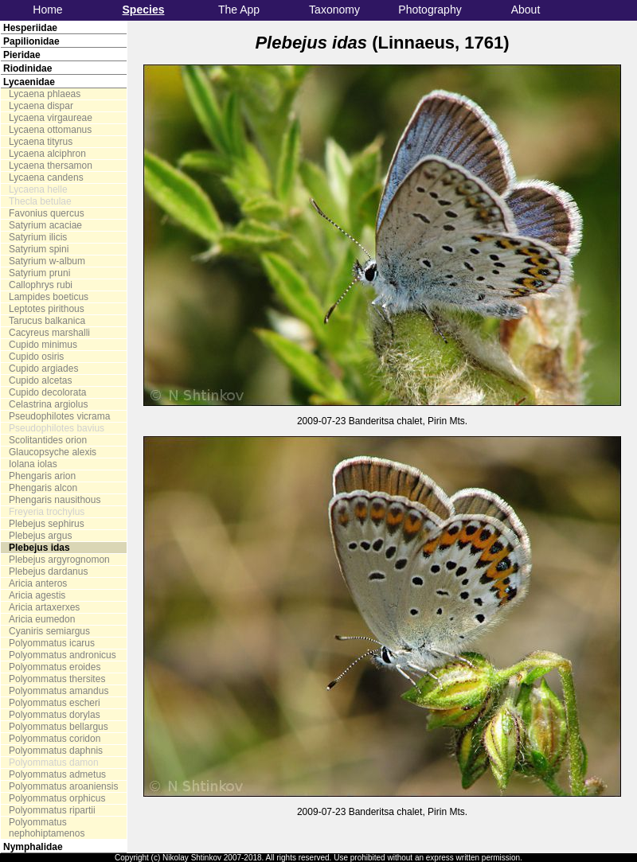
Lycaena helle (38, 189)
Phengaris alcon (43, 487)
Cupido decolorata (47, 392)
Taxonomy (334, 9)
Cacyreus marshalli (49, 332)
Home (47, 9)
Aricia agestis (37, 595)
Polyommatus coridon (54, 738)
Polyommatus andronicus (62, 655)
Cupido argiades (43, 368)
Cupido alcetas (40, 380)
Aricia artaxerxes (44, 607)
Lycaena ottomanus (50, 129)
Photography (429, 9)
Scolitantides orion (48, 440)
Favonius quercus (46, 213)
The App (239, 9)
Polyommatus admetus (57, 774)
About (526, 9)
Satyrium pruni (39, 273)
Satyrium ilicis (38, 237)
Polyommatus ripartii (52, 810)
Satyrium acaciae (45, 225)
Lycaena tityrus (40, 141)
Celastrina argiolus (48, 404)
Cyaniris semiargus (49, 631)
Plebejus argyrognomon (59, 559)
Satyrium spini (38, 249)
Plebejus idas (39, 547)
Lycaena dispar (41, 105)
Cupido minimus (43, 344)
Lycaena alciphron (47, 153)
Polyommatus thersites (57, 679)
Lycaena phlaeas (44, 93)
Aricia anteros (38, 583)
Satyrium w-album (47, 261)
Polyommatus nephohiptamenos (46, 828)
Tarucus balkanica (47, 320)
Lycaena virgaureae (50, 117)
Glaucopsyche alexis (52, 452)
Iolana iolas (33, 464)
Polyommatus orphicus (57, 798)
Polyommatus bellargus (58, 726)
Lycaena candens (46, 177)
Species (144, 9)
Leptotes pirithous (46, 308)
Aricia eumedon (42, 619)
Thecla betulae (40, 201)
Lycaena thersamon (50, 165)
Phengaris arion (42, 476)
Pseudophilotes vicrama (59, 416)
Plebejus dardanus (48, 571)
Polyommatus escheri (54, 702)
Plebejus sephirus (46, 523)
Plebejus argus (40, 535)
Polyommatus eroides (54, 667)
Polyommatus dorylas (54, 714)
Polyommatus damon (54, 762)
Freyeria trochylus (46, 511)
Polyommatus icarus (52, 643)
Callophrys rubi (40, 285)
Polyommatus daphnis (56, 750)
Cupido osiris (36, 356)
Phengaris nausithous (54, 499)
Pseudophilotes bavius (56, 428)
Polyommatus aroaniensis (63, 786)
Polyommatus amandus (58, 690)
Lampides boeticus (48, 296)
